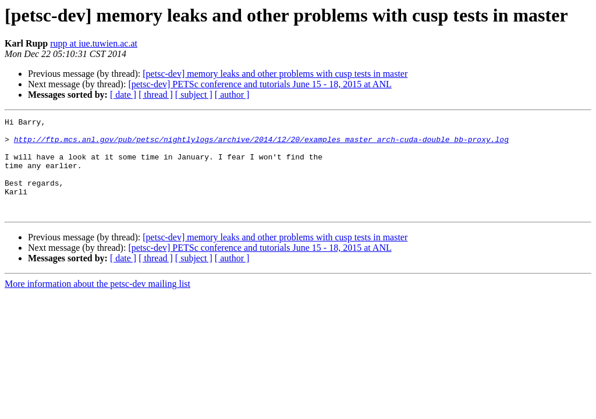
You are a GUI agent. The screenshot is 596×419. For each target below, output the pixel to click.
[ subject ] (193, 95)
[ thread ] (156, 95)
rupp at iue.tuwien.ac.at (93, 43)
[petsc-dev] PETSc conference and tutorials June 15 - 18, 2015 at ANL (259, 84)
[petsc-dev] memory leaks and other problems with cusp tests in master (275, 74)
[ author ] (232, 95)
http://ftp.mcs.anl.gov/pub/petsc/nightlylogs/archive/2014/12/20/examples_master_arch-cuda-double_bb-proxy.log (261, 144)
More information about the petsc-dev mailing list (97, 303)
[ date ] (123, 95)
